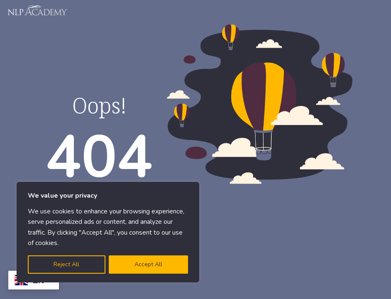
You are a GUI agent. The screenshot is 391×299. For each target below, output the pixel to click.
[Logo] (38, 10)
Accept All (148, 264)
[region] (108, 232)
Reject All (66, 264)
